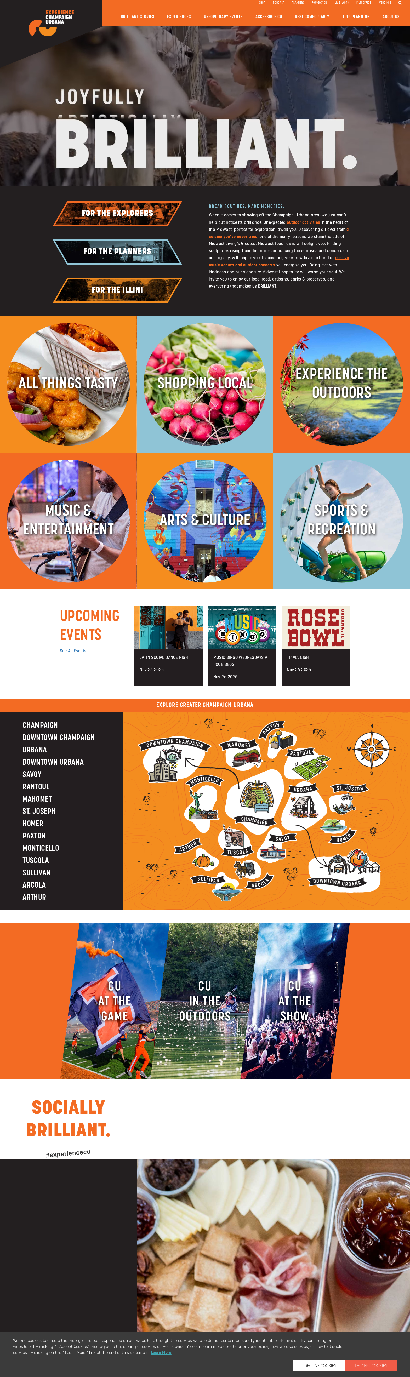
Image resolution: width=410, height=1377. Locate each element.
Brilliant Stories (137, 17)
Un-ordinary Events (223, 17)
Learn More (161, 1353)
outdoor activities (303, 223)
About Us (391, 17)
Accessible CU (268, 17)
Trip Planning (356, 17)
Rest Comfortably (312, 17)
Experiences (179, 17)
